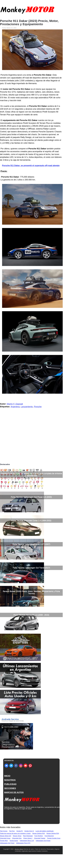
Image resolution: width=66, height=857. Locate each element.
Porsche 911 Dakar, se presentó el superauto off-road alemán (31, 165)
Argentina (15, 406)
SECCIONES (10, 788)
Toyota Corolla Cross (53, 838)
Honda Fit (19, 831)
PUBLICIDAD (10, 784)
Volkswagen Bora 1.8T (27, 840)
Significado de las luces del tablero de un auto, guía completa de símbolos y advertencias (31, 474)
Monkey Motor (19, 849)
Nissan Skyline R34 (53, 833)
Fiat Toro (12, 831)
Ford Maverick (49, 836)
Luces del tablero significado (45, 831)
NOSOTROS (10, 780)
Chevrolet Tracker (39, 838)
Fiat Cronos (3, 831)
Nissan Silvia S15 (5, 836)
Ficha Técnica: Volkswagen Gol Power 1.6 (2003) (31, 497)
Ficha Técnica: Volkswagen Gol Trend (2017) (31, 568)
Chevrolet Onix (17, 838)
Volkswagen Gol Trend (7, 843)
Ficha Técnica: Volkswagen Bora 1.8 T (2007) (31, 544)
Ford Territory (38, 836)
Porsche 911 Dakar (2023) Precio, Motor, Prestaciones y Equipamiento (29, 22)
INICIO (7, 776)
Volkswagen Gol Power (43, 840)
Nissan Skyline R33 (38, 833)
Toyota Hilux (4, 840)
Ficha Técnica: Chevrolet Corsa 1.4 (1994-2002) (31, 520)
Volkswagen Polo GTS (23, 843)
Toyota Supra (14, 840)
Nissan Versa (17, 836)
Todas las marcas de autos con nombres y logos (15, 833)
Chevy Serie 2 (27, 838)
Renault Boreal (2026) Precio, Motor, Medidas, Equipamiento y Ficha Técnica (31, 592)
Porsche (38, 406)
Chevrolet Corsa (5, 838)
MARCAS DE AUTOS (14, 792)
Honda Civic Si (29, 831)
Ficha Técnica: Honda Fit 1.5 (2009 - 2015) (31, 615)
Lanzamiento (27, 406)
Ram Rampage (28, 836)
